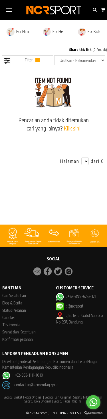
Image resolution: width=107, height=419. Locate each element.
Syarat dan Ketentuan (19, 331)
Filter (21, 60)
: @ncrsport (69, 306)
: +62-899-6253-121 (76, 296)
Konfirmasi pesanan (17, 339)
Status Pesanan (14, 310)
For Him (17, 32)
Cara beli (8, 317)
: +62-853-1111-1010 (22, 375)
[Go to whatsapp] (93, 402)
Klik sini (72, 128)
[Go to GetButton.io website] (93, 413)
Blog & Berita (12, 302)
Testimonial (11, 324)
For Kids (89, 32)
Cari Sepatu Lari (14, 295)
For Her (53, 32)
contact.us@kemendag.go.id (36, 384)
